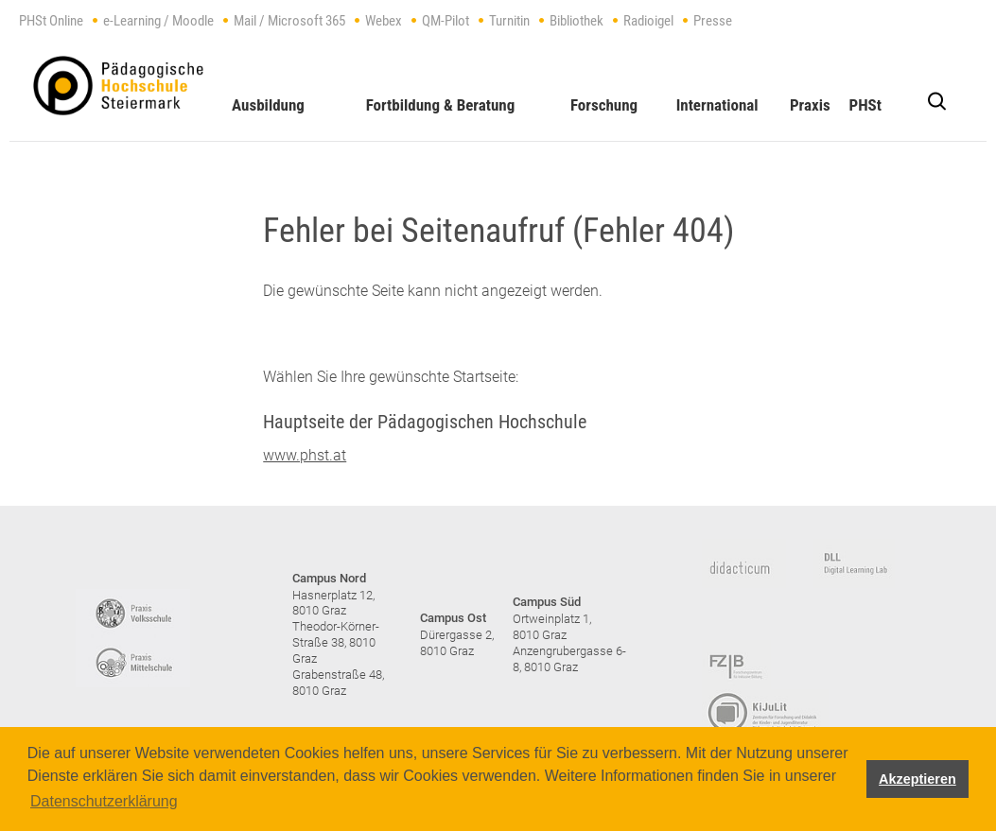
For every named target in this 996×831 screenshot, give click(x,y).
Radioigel (648, 20)
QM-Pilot (445, 20)
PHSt (864, 104)
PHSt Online (51, 20)
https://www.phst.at (118, 85)
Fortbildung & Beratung (440, 104)
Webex (383, 20)
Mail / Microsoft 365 (289, 20)
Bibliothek (576, 20)
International (717, 104)
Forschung (604, 104)
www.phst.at (304, 455)
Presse (712, 20)
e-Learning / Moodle (158, 20)
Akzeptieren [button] (917, 779)
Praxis (810, 104)
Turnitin (509, 20)
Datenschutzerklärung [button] (104, 801)
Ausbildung (268, 104)
